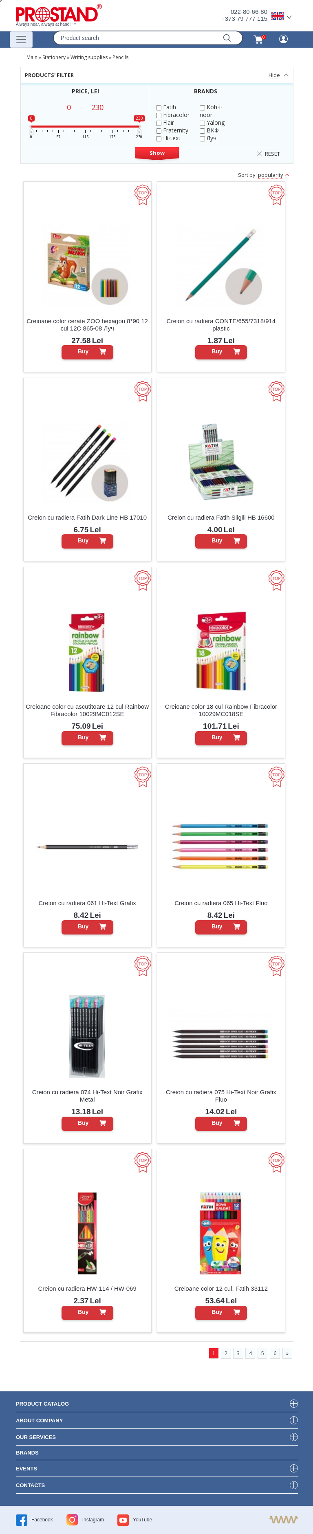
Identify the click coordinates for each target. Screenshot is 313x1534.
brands (27, 1453)
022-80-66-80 (249, 11)
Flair (165, 122)
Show (157, 152)
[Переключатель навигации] (21, 39)
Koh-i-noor (211, 111)
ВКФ (209, 130)
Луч (208, 138)
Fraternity (172, 130)
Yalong (212, 122)
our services (36, 1437)
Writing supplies (89, 57)
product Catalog (42, 1404)
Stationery (54, 57)
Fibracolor (173, 115)
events (26, 1469)
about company (39, 1420)
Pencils (120, 57)
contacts (30, 1485)
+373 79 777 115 (244, 18)
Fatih (166, 107)
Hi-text (168, 138)
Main (31, 57)
